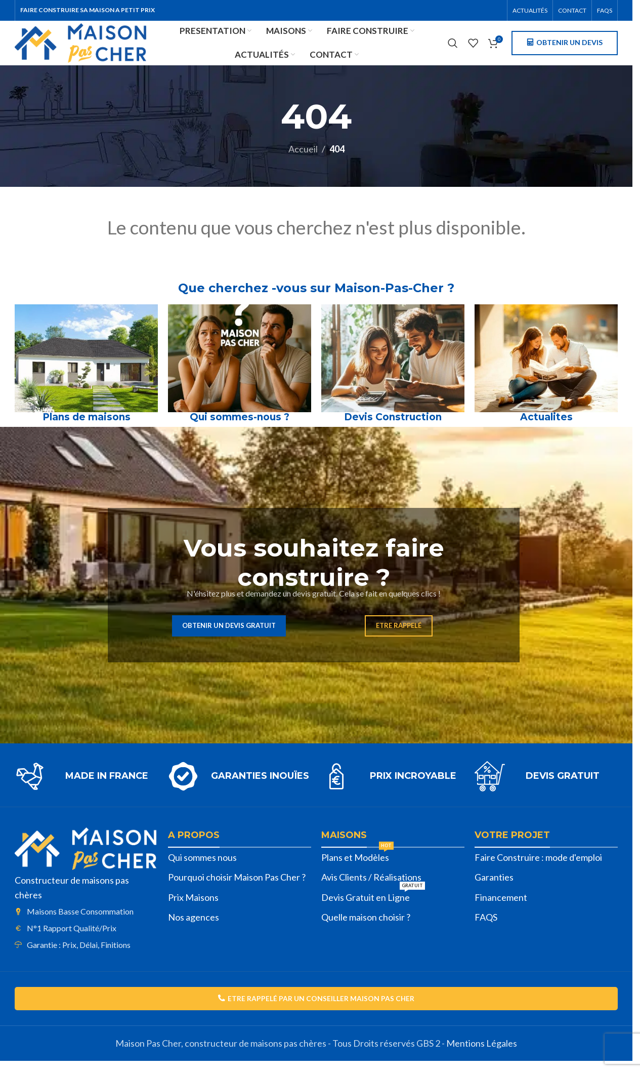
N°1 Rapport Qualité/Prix (71, 937)
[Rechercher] (453, 48)
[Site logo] (94, 46)
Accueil (303, 158)
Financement (501, 906)
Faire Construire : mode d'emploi (538, 866)
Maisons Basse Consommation (80, 921)
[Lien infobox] (86, 785)
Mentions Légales (481, 1053)
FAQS (486, 926)
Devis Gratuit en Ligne (373, 904)
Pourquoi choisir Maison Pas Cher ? (237, 886)
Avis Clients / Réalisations (371, 886)
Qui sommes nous (202, 866)
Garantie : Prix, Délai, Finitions (79, 954)
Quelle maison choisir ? (365, 926)
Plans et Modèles (357, 864)
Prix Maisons (193, 906)
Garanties (494, 886)
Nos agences (193, 926)
